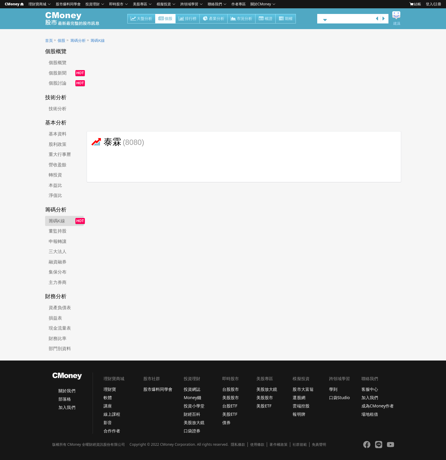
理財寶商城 (37, 4)
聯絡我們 (215, 4)
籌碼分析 (78, 40)
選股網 (299, 397)
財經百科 (192, 414)
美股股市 (230, 397)
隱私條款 (238, 444)
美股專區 (140, 4)
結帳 (415, 4)
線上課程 (112, 414)
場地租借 (369, 414)
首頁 (49, 40)
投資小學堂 (194, 406)
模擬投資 (164, 4)
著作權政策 (278, 444)
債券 (226, 422)
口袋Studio (339, 397)
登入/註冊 (433, 4)
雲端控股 (301, 406)
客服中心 (369, 389)
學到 (333, 389)
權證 (265, 19)
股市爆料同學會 (68, 4)
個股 (165, 19)
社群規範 (300, 444)
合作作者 (112, 431)
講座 (108, 406)
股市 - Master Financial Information (75, 18)
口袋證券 (192, 431)
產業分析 (213, 19)
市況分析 (241, 19)
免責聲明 (319, 444)
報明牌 (299, 414)
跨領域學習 (189, 4)
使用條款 (257, 444)
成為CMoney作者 (377, 406)
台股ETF (229, 406)
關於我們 (66, 390)
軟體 (108, 397)
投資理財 (92, 4)
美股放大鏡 (194, 422)
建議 (396, 23)
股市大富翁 (303, 389)
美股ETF (229, 414)
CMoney (14, 4)
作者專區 (238, 4)
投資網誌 (192, 389)
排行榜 (187, 19)
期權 (286, 19)
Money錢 (192, 397)
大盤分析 (141, 19)
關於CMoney (260, 4)
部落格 (64, 399)
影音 (108, 422)
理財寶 (110, 389)
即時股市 (116, 4)
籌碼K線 (98, 40)
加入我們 (66, 407)
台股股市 (230, 389)
